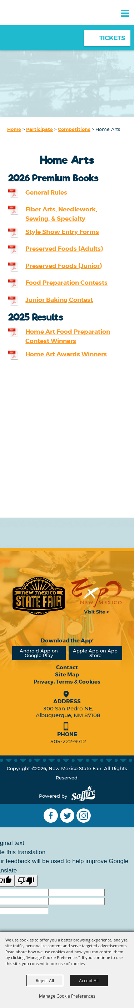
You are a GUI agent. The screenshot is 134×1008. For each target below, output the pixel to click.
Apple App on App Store (95, 653)
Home (14, 129)
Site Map (67, 674)
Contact (67, 667)
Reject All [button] (45, 980)
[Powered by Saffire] (83, 796)
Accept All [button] (89, 980)
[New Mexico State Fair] (30, 26)
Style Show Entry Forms (62, 232)
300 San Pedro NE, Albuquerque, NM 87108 (68, 712)
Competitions (74, 129)
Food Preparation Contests (66, 283)
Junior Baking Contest (59, 300)
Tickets (112, 38)
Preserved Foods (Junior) (63, 266)
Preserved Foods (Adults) (64, 249)
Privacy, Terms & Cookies (67, 681)
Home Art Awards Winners (66, 354)
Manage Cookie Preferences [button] (67, 996)
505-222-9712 (68, 741)
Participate (39, 129)
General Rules (46, 192)
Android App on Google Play (39, 653)
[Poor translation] (26, 881)
